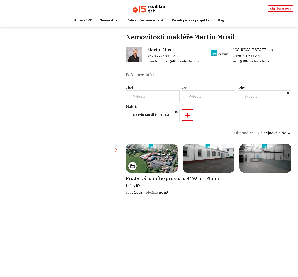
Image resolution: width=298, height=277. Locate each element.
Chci (129, 88)
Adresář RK (83, 20)
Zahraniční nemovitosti (145, 20)
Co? (184, 88)
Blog (220, 20)
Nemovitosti (109, 20)
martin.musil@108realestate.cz (173, 61)
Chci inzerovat (280, 9)
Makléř (132, 107)
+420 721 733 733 (246, 56)
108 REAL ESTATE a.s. (253, 49)
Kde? (241, 88)
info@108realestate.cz (251, 61)
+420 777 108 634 (161, 56)
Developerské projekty (190, 20)
